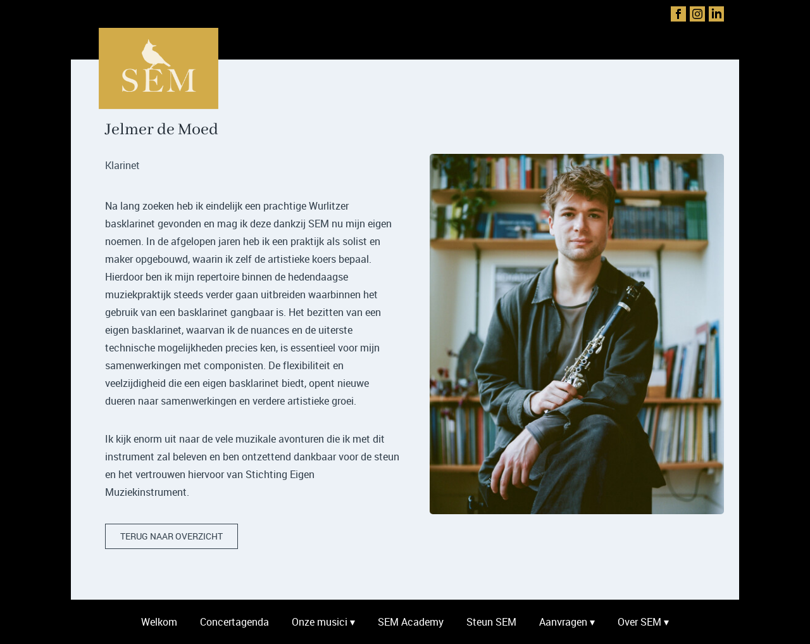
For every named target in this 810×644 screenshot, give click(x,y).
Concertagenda (234, 622)
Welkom (159, 622)
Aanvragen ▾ (567, 622)
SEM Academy (411, 622)
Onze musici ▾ (323, 622)
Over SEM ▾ (643, 622)
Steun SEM (491, 622)
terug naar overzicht (171, 536)
